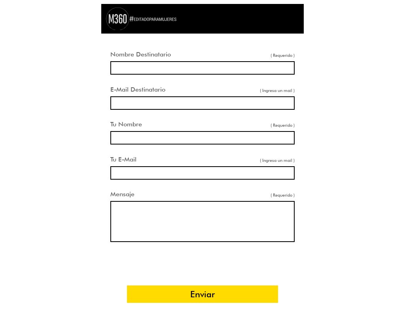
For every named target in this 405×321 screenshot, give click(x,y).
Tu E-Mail (123, 159)
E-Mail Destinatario (137, 89)
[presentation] (202, 264)
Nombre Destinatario (140, 54)
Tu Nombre (126, 124)
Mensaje (122, 194)
